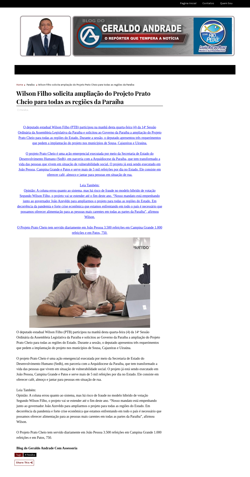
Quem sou (226, 3)
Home (19, 84)
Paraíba (31, 84)
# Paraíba (30, 454)
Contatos (208, 3)
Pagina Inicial (188, 3)
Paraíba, (24, 110)
